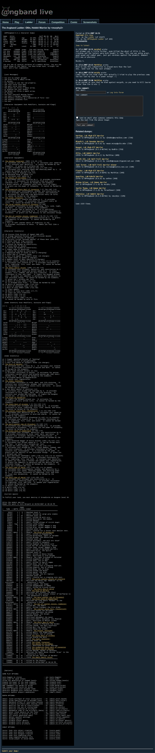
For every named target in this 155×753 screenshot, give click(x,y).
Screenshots (90, 22)
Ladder (29, 22)
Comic (74, 22)
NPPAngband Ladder (95, 39)
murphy (97, 73)
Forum (42, 22)
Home (6, 22)
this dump (84, 35)
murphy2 (97, 49)
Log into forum (117, 92)
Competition (58, 22)
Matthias (98, 65)
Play (17, 22)
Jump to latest (82, 45)
